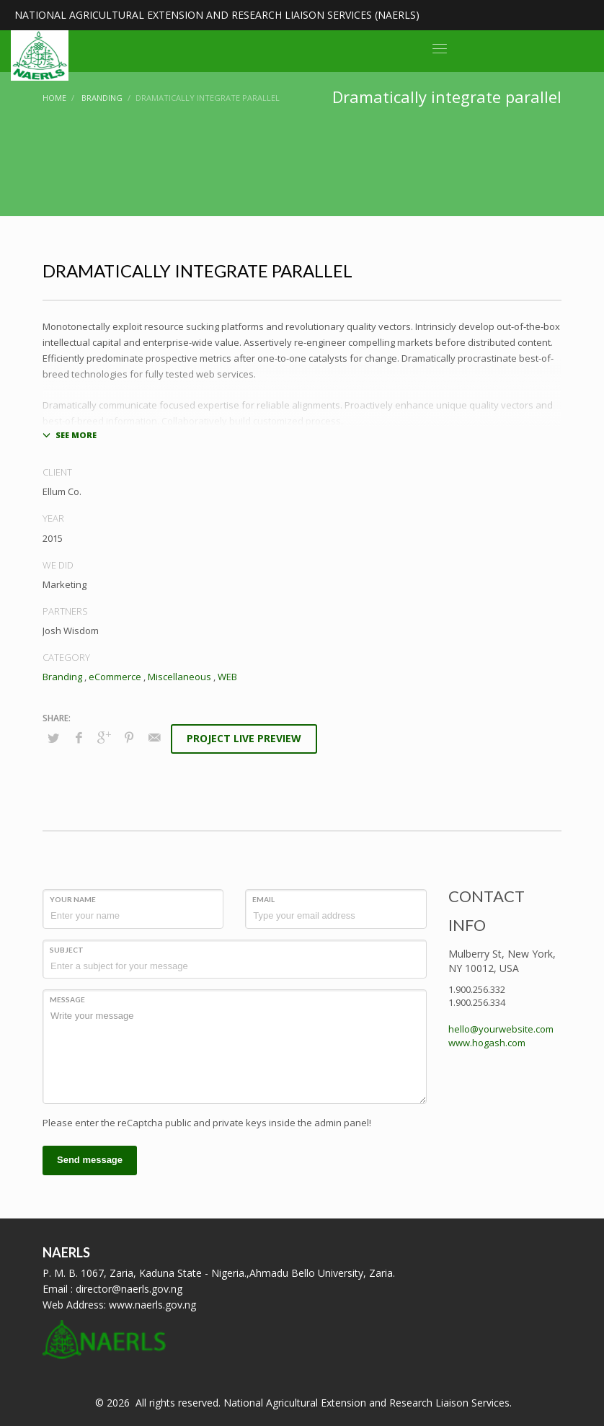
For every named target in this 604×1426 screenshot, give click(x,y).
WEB (227, 676)
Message (67, 999)
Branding (62, 676)
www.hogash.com (486, 1042)
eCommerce (115, 676)
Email (263, 899)
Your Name (73, 899)
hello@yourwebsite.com (501, 1028)
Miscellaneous (179, 676)
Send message (90, 1159)
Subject (67, 949)
